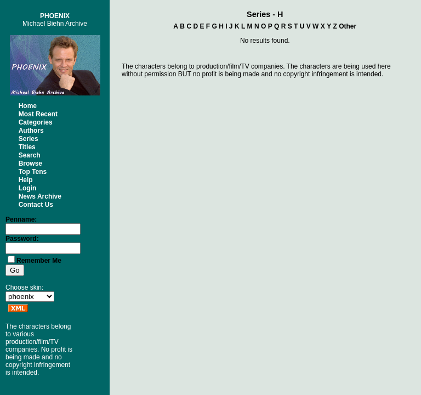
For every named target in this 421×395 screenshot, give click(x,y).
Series (28, 139)
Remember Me (38, 260)
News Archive (40, 196)
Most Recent (38, 114)
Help (26, 180)
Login (28, 188)
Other (347, 26)
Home (28, 106)
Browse (30, 163)
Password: (22, 238)
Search (30, 155)
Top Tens (33, 172)
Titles (27, 147)
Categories (36, 122)
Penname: (21, 219)
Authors (31, 130)
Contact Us (36, 204)
